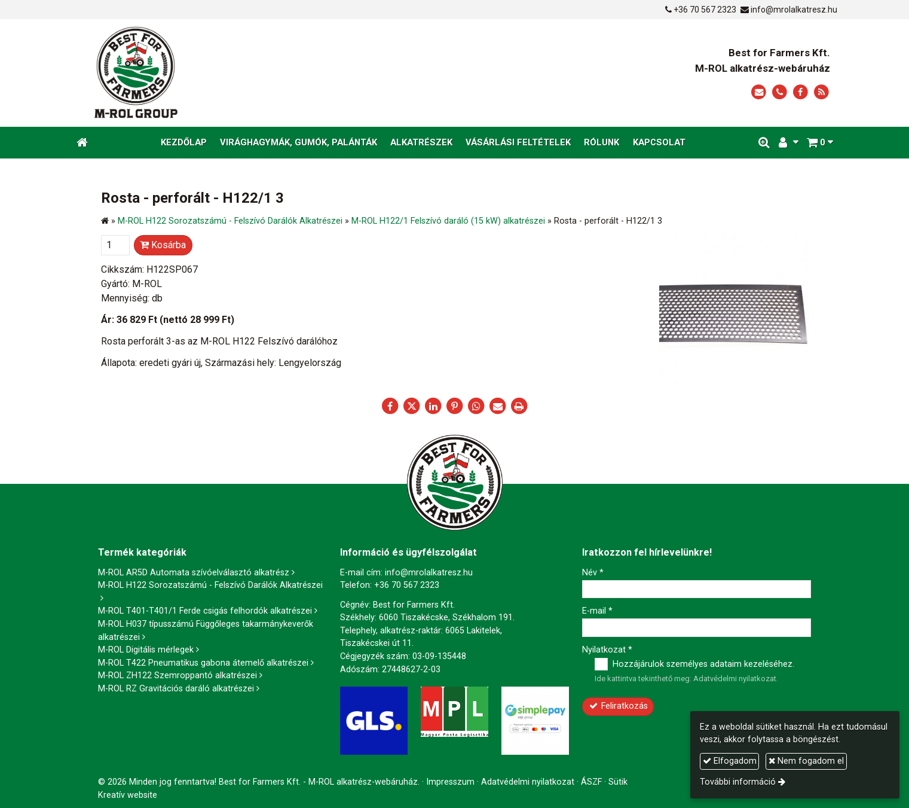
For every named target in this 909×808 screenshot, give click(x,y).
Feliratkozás (617, 706)
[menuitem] (183, 142)
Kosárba (163, 245)
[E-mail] (758, 92)
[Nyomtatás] (519, 406)
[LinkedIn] (433, 406)
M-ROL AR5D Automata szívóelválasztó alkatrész (193, 573)
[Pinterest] (454, 406)
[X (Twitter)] (411, 406)
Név (593, 573)
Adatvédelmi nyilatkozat (734, 678)
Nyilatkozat (607, 650)
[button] (820, 142)
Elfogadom (730, 761)
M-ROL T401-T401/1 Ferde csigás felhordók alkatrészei (205, 611)
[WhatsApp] (476, 406)
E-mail (597, 611)
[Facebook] (800, 92)
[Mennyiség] (115, 245)
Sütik (618, 782)
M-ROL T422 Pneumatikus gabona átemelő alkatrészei (203, 663)
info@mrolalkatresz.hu (794, 9)
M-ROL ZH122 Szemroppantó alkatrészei (177, 675)
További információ (738, 782)
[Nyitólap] (246, 73)
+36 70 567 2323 (705, 9)
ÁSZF (591, 782)
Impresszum (450, 782)
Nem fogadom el (806, 761)
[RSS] (821, 92)
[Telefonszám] (779, 92)
